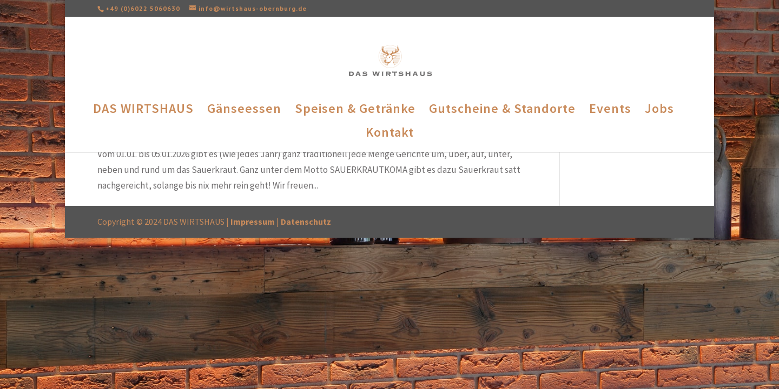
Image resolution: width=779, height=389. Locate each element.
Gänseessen (244, 111)
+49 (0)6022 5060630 (142, 8)
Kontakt (390, 134)
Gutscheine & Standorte (502, 111)
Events (610, 111)
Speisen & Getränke (355, 111)
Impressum (252, 221)
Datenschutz (306, 221)
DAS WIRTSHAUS (143, 111)
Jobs (659, 111)
